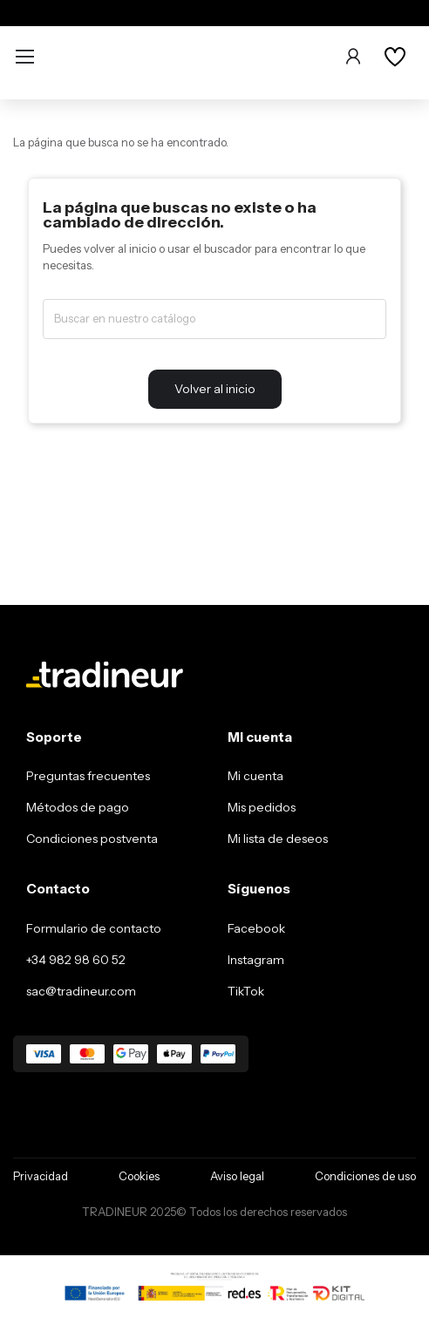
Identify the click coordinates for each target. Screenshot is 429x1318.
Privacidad (40, 1176)
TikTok (246, 991)
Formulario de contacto (93, 928)
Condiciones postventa (92, 838)
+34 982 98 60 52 (76, 960)
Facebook (256, 928)
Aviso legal (237, 1176)
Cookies (139, 1176)
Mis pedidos (262, 807)
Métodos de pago (77, 807)
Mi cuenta (255, 776)
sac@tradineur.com (81, 991)
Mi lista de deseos (278, 838)
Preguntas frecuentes (88, 776)
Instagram (256, 960)
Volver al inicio (214, 389)
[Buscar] (214, 319)
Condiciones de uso (365, 1176)
